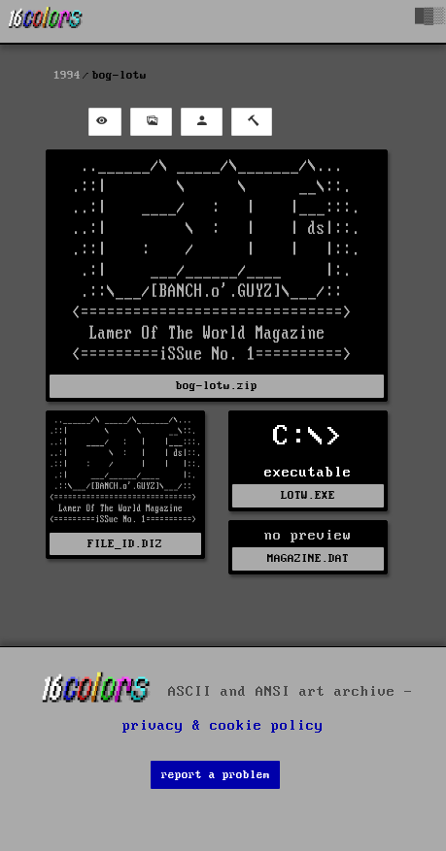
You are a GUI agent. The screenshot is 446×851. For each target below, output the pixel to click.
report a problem (215, 775)
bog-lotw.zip (216, 385)
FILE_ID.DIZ (124, 544)
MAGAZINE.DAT (308, 558)
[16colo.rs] (45, 21)
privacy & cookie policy (223, 726)
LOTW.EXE (308, 495)
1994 (67, 75)
